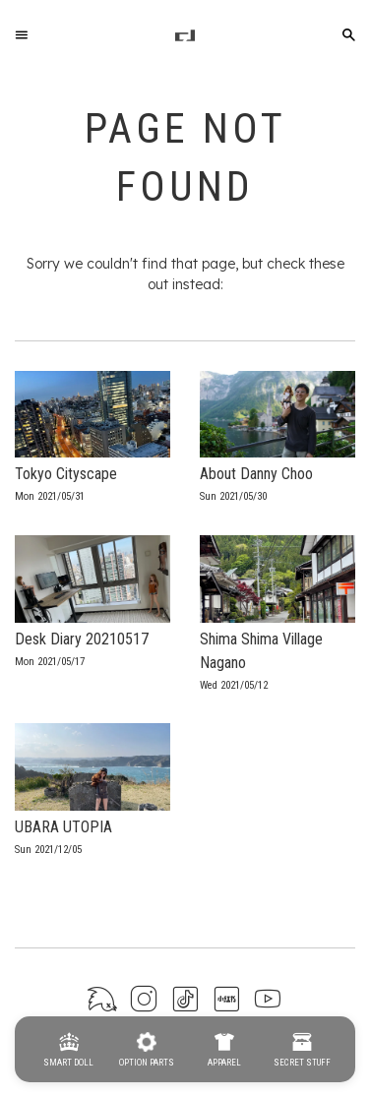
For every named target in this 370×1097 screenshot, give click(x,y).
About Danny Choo (256, 473)
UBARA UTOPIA (63, 827)
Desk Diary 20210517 (82, 639)
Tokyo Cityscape (66, 473)
